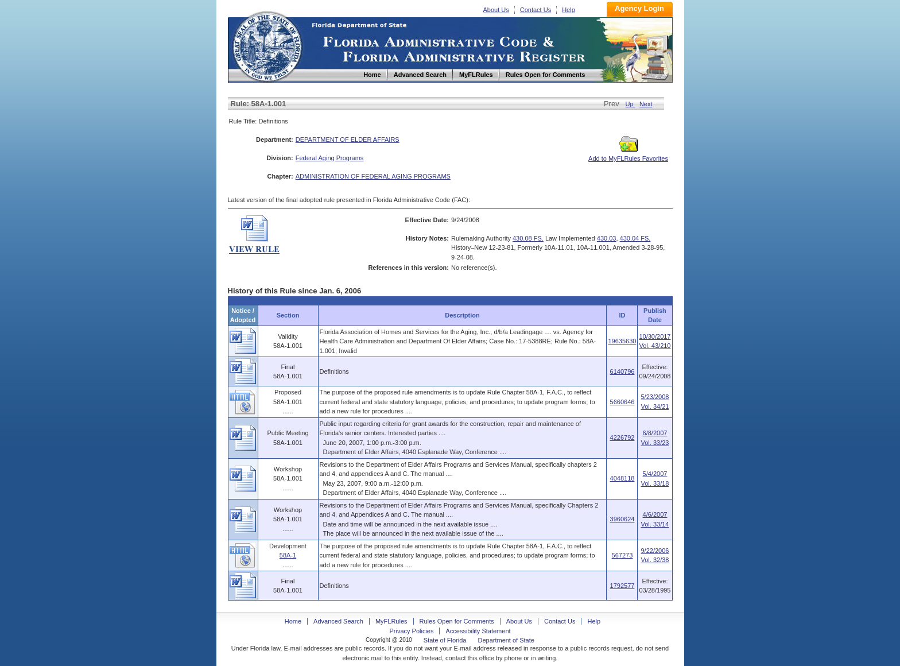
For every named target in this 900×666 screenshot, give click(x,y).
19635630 (622, 341)
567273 (622, 555)
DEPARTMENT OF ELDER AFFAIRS (347, 139)
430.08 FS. (528, 238)
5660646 (622, 401)
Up (630, 103)
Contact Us (535, 9)
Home (267, 45)
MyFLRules (391, 621)
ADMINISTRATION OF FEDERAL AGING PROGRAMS (373, 176)
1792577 (622, 585)
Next (646, 103)
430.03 (606, 238)
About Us (496, 9)
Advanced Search (338, 621)
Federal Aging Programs (330, 157)
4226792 (622, 437)
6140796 (622, 371)
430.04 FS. (635, 238)
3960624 (622, 519)
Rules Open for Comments (457, 621)
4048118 (622, 478)
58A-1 (288, 555)
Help (568, 9)
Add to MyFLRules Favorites (628, 155)
